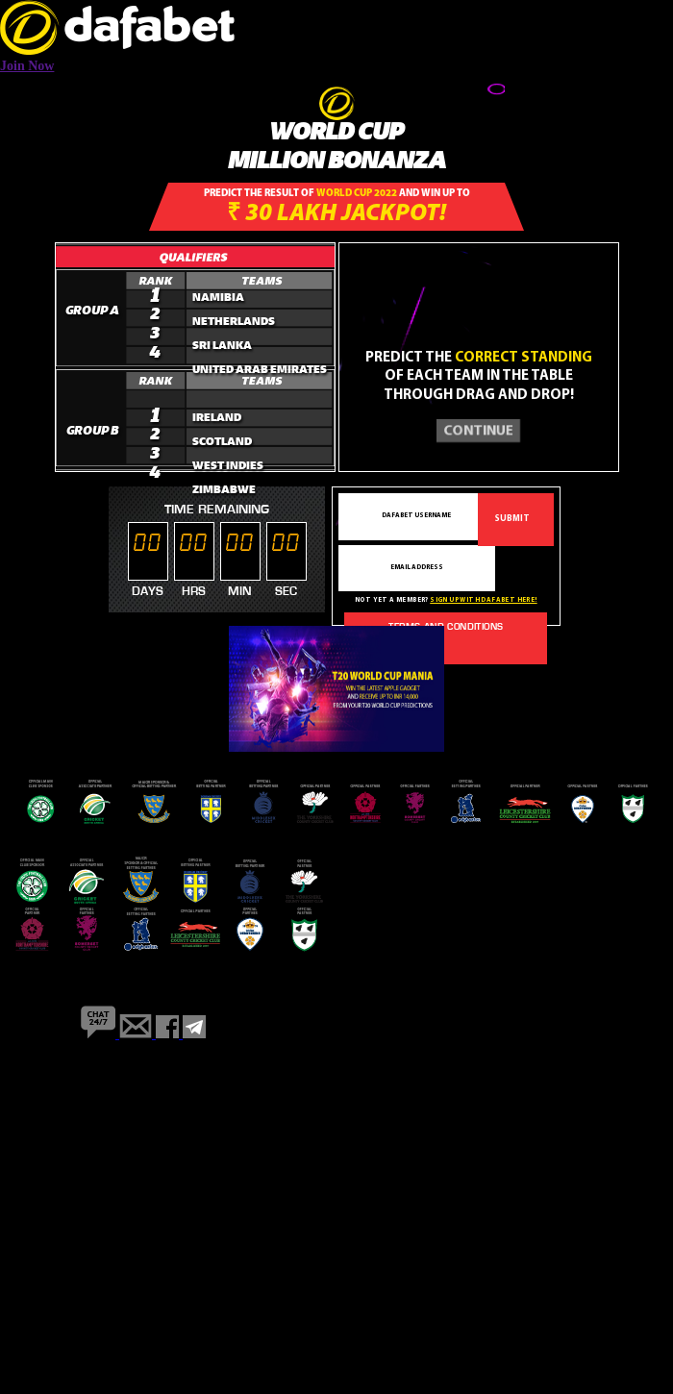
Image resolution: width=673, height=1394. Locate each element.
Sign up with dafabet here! (483, 600)
